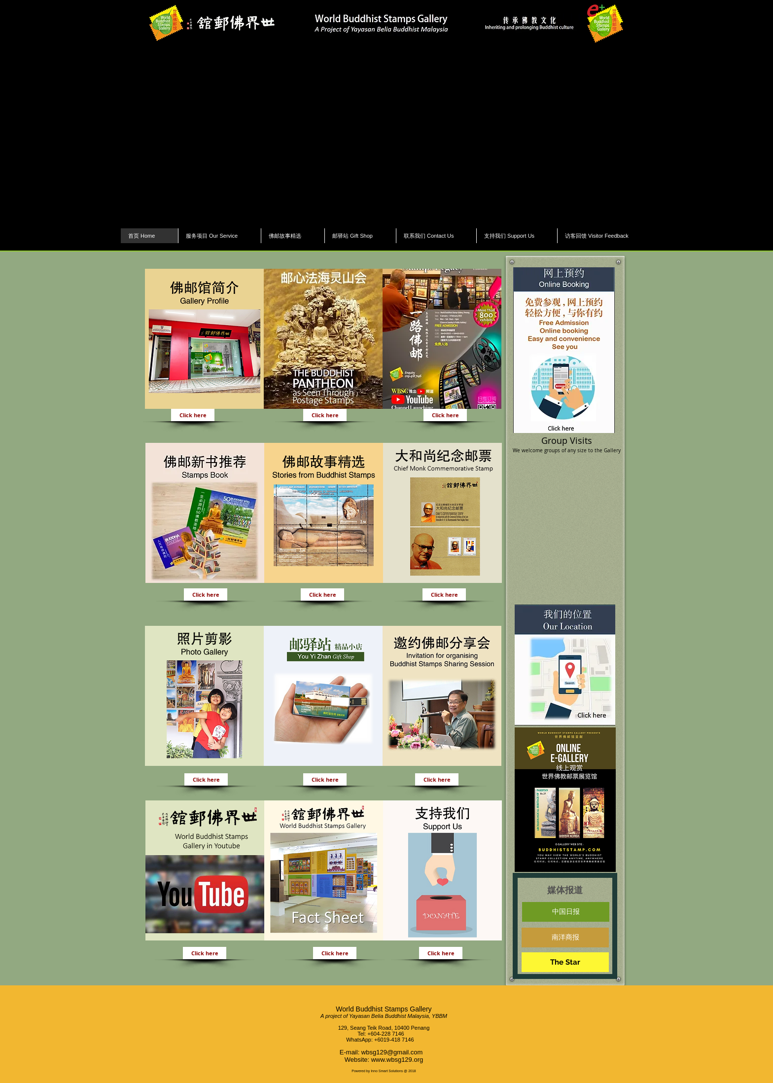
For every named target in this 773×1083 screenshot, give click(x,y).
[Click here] (192, 415)
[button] (386, 135)
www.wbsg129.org (397, 1059)
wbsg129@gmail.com (391, 1052)
